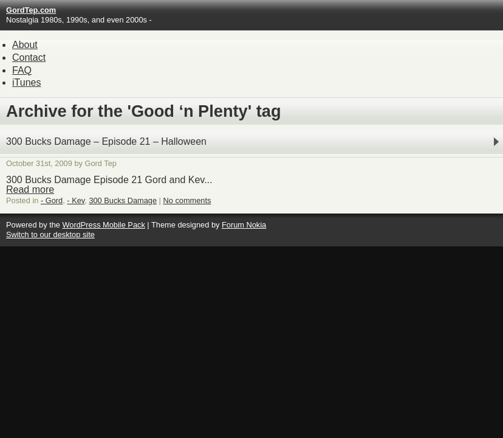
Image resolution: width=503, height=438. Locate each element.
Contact (29, 57)
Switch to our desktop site (50, 234)
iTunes (26, 82)
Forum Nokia (244, 224)
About (25, 45)
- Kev (75, 200)
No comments (187, 200)
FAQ (22, 70)
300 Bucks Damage (123, 200)
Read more (30, 189)
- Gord (52, 200)
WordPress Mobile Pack (103, 224)
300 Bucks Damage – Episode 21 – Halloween (106, 141)
